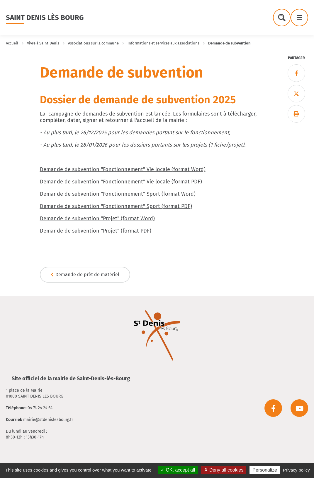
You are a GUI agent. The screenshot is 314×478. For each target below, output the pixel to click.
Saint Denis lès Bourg (45, 17)
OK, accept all (178, 469)
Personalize (264, 469)
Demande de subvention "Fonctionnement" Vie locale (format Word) (123, 169)
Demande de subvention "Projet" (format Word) (97, 218)
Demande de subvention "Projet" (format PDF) (95, 231)
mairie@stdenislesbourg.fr (48, 419)
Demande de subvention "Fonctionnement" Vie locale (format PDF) (121, 181)
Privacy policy (296, 469)
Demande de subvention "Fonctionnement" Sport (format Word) (118, 194)
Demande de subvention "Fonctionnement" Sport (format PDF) (116, 206)
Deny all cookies (223, 469)
